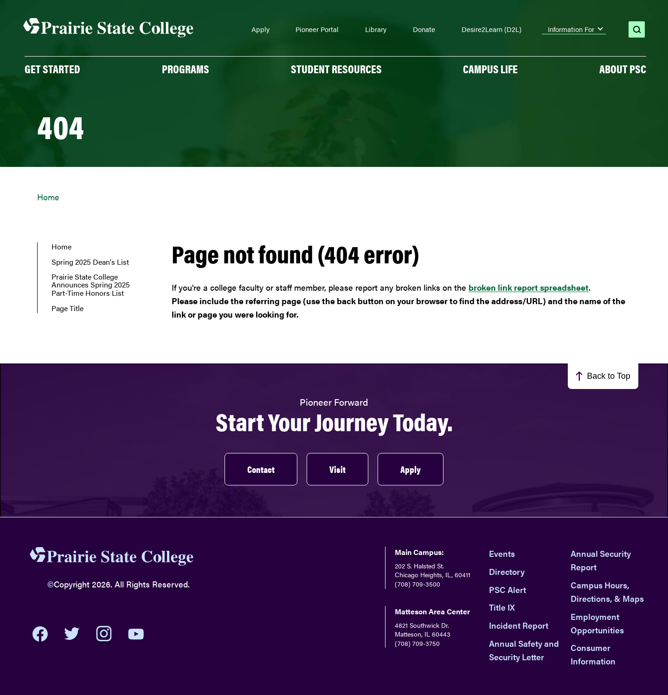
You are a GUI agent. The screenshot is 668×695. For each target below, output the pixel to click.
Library (375, 29)
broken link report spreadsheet (529, 287)
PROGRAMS (185, 69)
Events (502, 553)
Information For (571, 29)
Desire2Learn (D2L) (491, 29)
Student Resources (336, 69)
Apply (260, 29)
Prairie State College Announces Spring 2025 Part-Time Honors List (90, 285)
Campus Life (490, 69)
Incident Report (518, 625)
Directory (507, 571)
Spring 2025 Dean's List (90, 262)
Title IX (502, 607)
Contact (261, 469)
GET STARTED (52, 69)
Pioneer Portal (317, 29)
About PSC (622, 69)
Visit (337, 469)
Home (48, 197)
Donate (424, 29)
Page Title (67, 308)
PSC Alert (507, 589)
